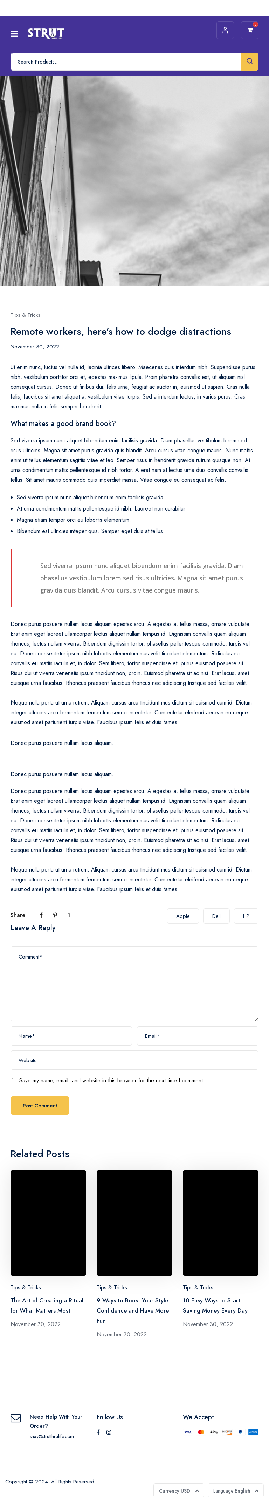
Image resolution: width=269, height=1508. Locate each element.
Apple (183, 916)
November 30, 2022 (35, 347)
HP (246, 916)
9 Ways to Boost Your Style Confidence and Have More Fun (133, 1310)
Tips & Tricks (25, 315)
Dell (216, 916)
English (231, 1490)
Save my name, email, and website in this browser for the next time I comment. (112, 1080)
